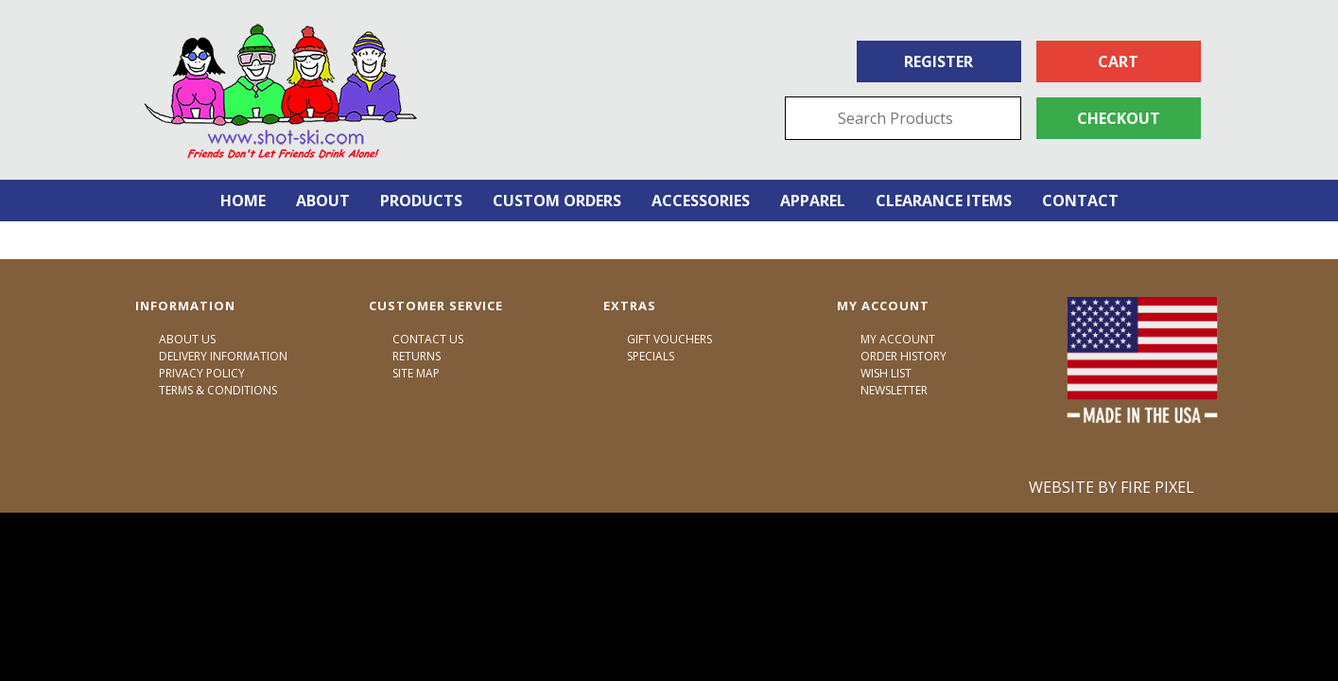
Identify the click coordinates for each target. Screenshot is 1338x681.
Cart (1118, 61)
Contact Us (427, 339)
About (323, 200)
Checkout (1118, 118)
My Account (897, 339)
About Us (187, 339)
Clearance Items (944, 200)
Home (243, 200)
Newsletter (894, 390)
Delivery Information (223, 356)
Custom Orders (557, 200)
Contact (1080, 200)
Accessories (701, 200)
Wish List (886, 373)
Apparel (812, 200)
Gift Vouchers (669, 339)
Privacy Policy (202, 373)
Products (421, 200)
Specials (650, 356)
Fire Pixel (1157, 487)
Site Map (416, 373)
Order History (903, 356)
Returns (416, 356)
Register (938, 61)
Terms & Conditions (218, 390)
